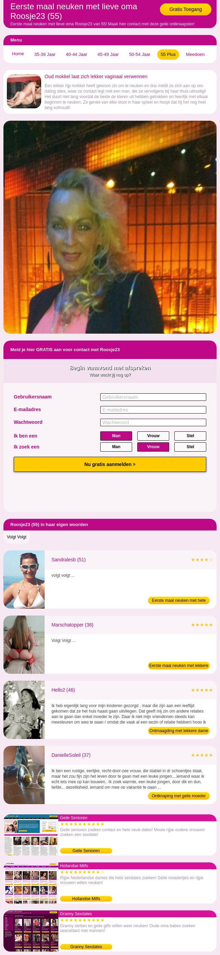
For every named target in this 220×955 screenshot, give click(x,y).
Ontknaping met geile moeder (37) (179, 796)
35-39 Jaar (45, 54)
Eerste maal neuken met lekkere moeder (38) (178, 666)
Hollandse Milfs (86, 898)
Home (18, 53)
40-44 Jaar (76, 54)
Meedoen (195, 54)
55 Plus (168, 54)
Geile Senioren (86, 850)
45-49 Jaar (108, 54)
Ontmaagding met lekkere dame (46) (179, 731)
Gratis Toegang (186, 9)
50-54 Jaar (139, 54)
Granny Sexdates (86, 946)
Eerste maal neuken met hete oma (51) (179, 601)
